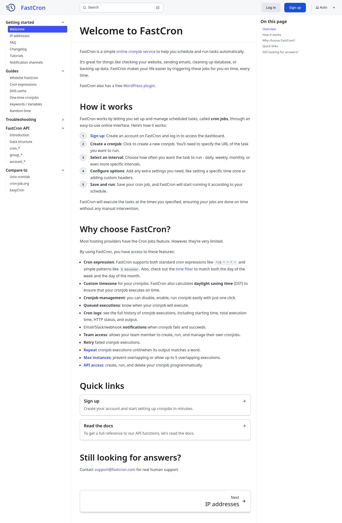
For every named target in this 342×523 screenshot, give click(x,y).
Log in (271, 7)
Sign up (295, 7)
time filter (184, 269)
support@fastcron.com (115, 469)
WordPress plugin (139, 85)
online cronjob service (136, 51)
